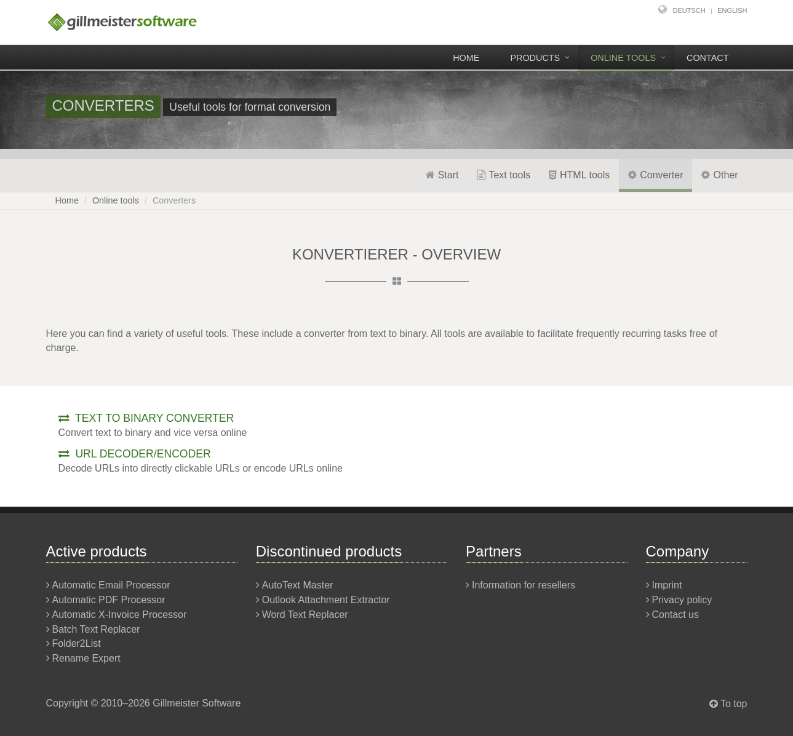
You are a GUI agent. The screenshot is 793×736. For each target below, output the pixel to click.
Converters (174, 200)
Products (535, 58)
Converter (655, 175)
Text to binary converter (146, 418)
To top (733, 703)
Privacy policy (682, 600)
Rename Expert (86, 658)
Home (466, 58)
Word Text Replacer (305, 614)
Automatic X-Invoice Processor (119, 614)
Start (442, 175)
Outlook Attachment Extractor (326, 600)
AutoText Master (297, 585)
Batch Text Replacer (96, 629)
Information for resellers (523, 585)
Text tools (503, 175)
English (732, 10)
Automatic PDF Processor (108, 600)
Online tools (623, 58)
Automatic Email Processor (111, 585)
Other (719, 175)
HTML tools (579, 175)
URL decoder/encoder (134, 454)
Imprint (667, 585)
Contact (707, 58)
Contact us (675, 614)
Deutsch (689, 10)
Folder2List (76, 643)
